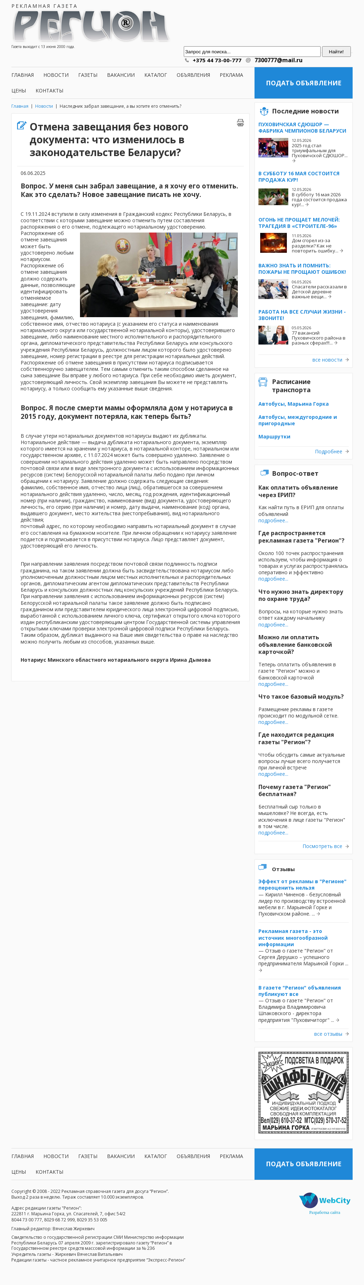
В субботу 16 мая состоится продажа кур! (298, 176)
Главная (22, 74)
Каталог (155, 74)
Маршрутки (274, 436)
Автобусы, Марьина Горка (293, 403)
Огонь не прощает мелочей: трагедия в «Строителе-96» (299, 222)
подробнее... (273, 520)
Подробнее (328, 451)
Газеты (87, 74)
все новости (327, 360)
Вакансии (121, 74)
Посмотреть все (322, 846)
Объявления (193, 74)
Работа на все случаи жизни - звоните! (302, 314)
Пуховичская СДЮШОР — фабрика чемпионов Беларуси (302, 127)
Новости (56, 74)
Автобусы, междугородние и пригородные (297, 420)
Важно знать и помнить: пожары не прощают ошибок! (302, 268)
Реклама (231, 74)
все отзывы (328, 1034)
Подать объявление (304, 83)
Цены (18, 90)
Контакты (49, 90)
